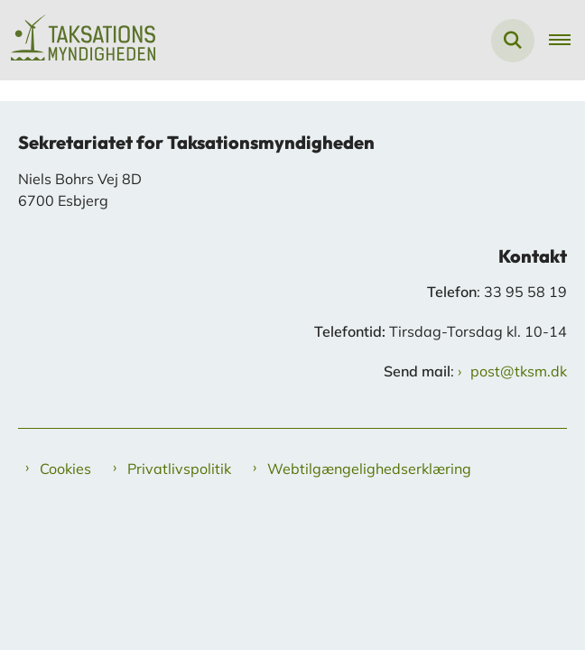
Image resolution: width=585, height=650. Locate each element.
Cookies (65, 469)
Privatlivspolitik (179, 469)
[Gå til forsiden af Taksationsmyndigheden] (77, 40)
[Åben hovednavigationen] (567, 40)
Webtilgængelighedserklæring (369, 469)
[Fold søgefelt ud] (512, 40)
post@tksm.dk (518, 371)
